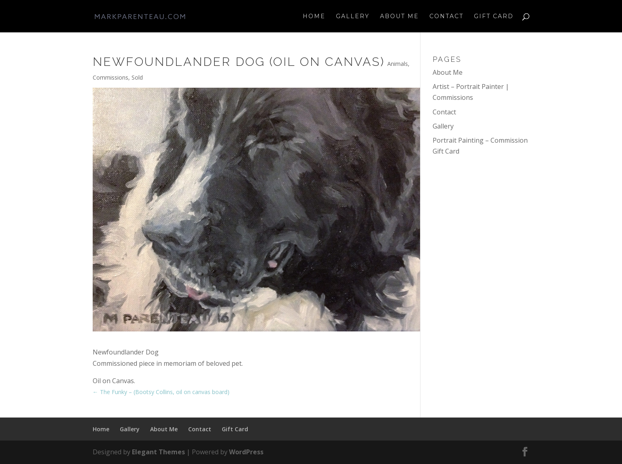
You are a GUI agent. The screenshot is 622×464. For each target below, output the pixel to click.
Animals (397, 63)
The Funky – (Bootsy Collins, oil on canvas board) (161, 392)
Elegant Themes (158, 451)
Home (314, 16)
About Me (399, 16)
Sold (137, 77)
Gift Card (494, 16)
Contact (446, 16)
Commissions (110, 77)
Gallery (352, 16)
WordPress (246, 451)
